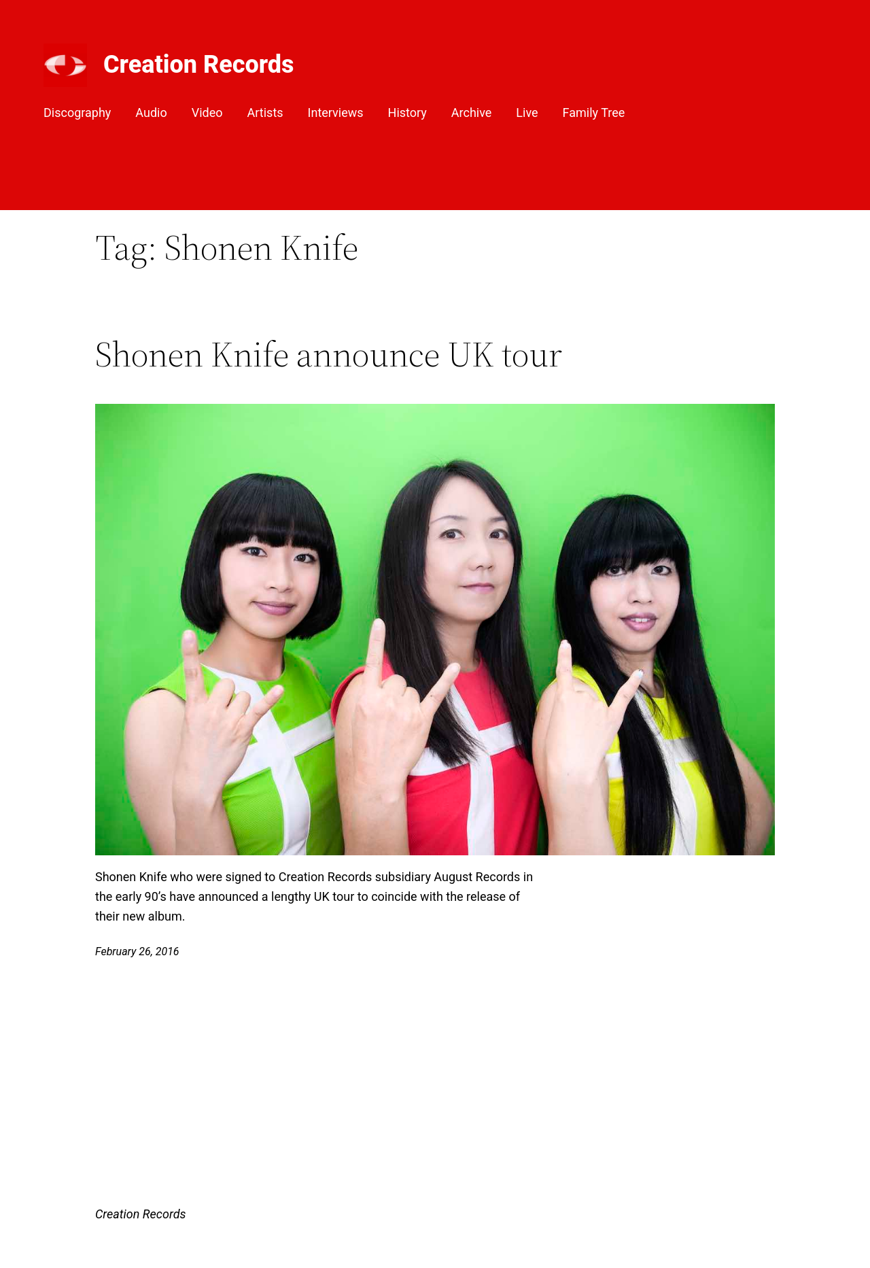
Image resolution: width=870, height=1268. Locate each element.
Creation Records (198, 64)
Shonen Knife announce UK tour (328, 354)
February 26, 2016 (137, 951)
